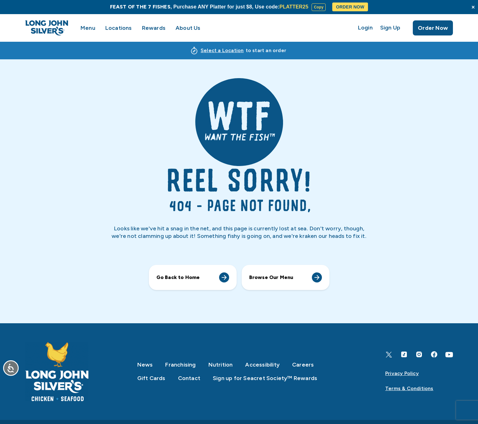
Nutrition (220, 364)
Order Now (433, 27)
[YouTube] (449, 354)
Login (365, 28)
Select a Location (222, 50)
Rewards (153, 27)
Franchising (180, 364)
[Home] (56, 371)
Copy (318, 7)
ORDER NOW (350, 6)
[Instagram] (419, 354)
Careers (303, 364)
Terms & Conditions (409, 388)
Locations (118, 27)
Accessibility (262, 364)
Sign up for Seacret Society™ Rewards (265, 378)
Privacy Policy (402, 373)
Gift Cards (151, 378)
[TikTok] (404, 354)
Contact (189, 378)
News (145, 364)
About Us (188, 27)
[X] (389, 354)
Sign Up (390, 28)
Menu (88, 27)
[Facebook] (434, 354)
